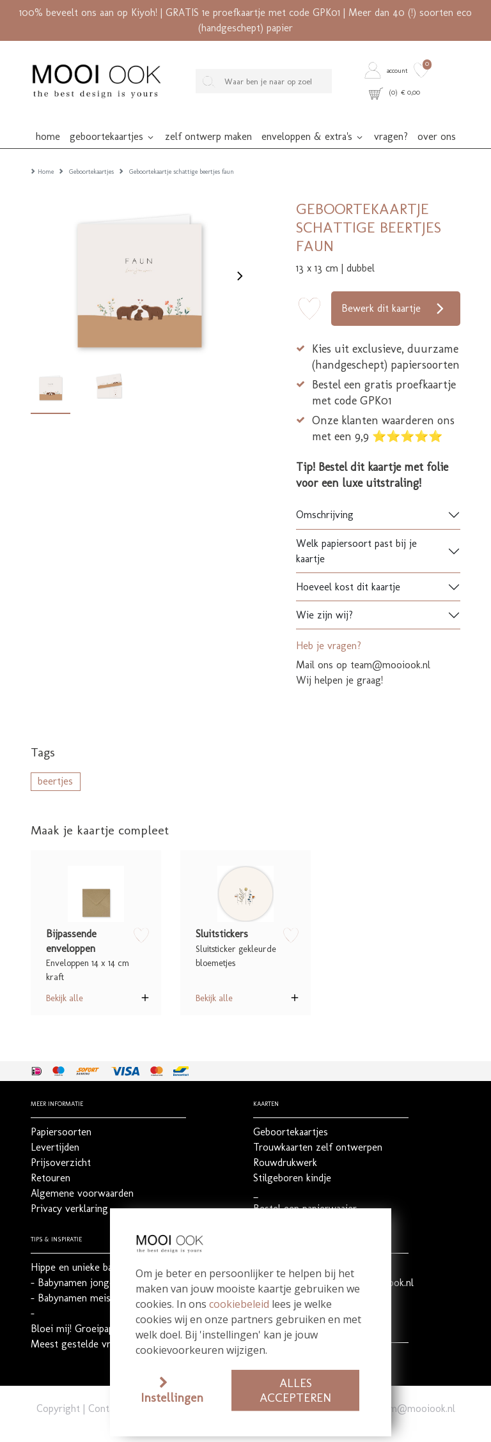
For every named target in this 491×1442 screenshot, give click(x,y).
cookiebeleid (239, 1304)
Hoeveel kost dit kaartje (348, 566)
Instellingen (172, 1397)
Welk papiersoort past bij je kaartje (356, 530)
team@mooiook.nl (415, 1388)
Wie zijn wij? (324, 594)
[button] (387, 70)
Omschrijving (325, 494)
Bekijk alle (64, 977)
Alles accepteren (295, 1390)
